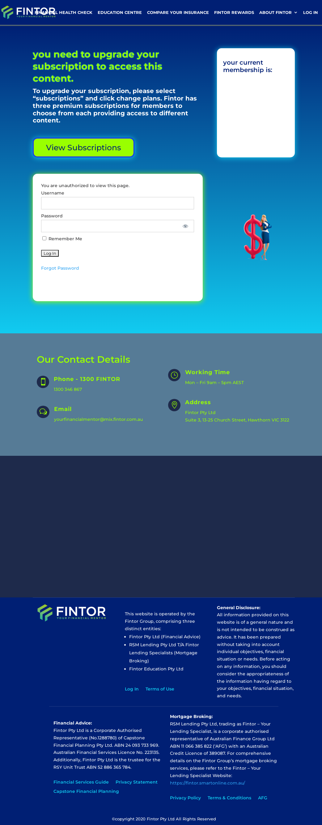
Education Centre (120, 12)
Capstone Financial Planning (86, 791)
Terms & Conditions (229, 798)
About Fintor (275, 12)
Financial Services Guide (81, 782)
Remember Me (62, 239)
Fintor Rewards (234, 12)
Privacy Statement (137, 782)
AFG (262, 798)
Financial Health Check (63, 12)
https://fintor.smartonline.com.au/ (207, 783)
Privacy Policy (185, 798)
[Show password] (185, 226)
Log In (310, 12)
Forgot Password (60, 268)
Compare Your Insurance (178, 12)
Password (52, 216)
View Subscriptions (83, 147)
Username (52, 193)
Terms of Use (160, 689)
